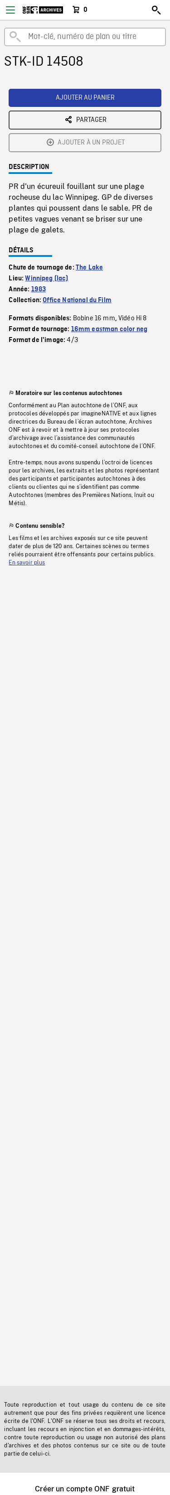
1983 (38, 289)
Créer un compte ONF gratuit (85, 1489)
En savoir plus (27, 562)
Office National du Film (77, 300)
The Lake (89, 267)
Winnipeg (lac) (46, 278)
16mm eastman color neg (109, 329)
